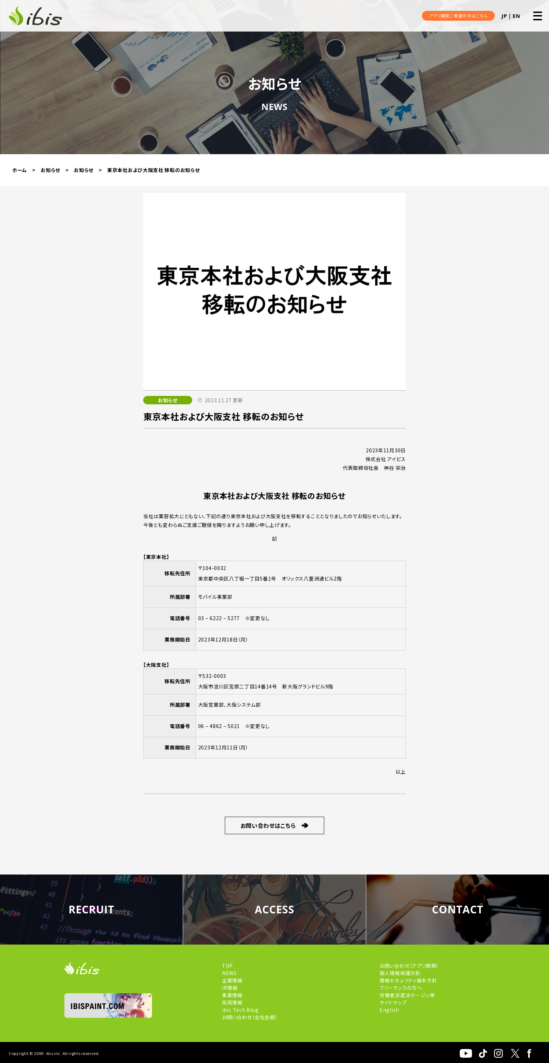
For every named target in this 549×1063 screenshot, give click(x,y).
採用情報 (232, 1002)
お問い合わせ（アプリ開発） (409, 965)
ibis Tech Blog (240, 1009)
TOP (227, 965)
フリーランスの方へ (401, 987)
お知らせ (168, 400)
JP (504, 15)
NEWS (229, 972)
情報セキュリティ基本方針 (408, 980)
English (389, 1009)
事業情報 (232, 995)
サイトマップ (393, 1002)
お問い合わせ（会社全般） (250, 1017)
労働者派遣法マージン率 (407, 995)
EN (516, 15)
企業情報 (232, 980)
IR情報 (230, 987)
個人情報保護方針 (400, 972)
